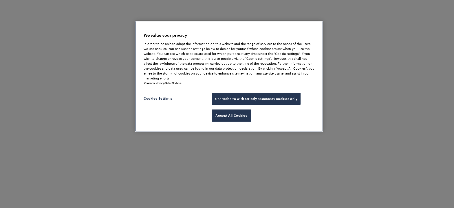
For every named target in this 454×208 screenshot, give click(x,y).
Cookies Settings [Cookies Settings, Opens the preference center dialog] (158, 98)
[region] (229, 76)
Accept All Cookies (231, 115)
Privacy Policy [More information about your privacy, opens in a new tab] (154, 83)
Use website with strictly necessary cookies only (256, 99)
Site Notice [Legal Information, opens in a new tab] (173, 83)
